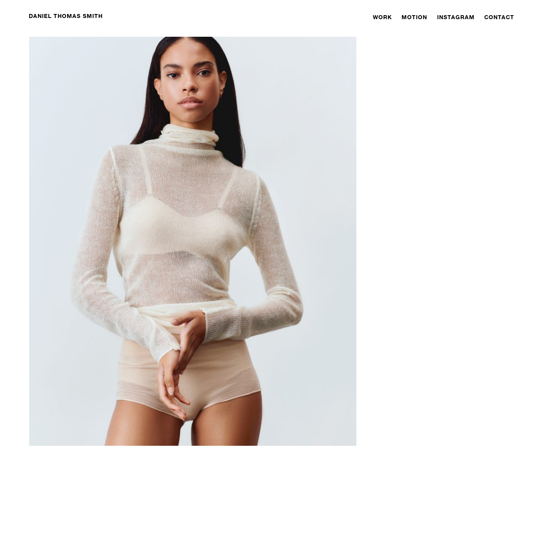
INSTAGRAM (456, 17)
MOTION (414, 17)
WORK (382, 17)
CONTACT (499, 17)
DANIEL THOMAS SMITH (66, 15)
